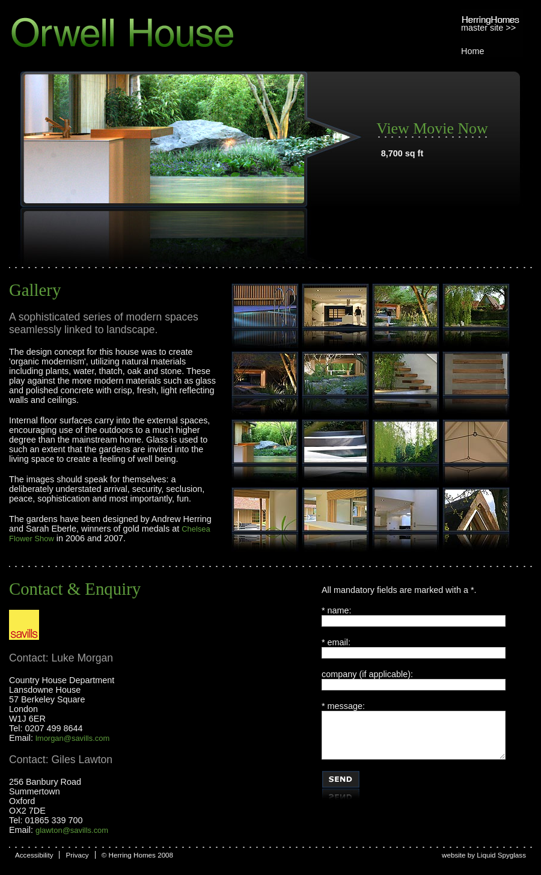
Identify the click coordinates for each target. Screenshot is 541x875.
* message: (343, 706)
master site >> (488, 27)
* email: (336, 642)
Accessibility (34, 855)
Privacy (77, 855)
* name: (337, 610)
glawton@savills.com (71, 830)
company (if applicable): (367, 674)
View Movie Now (432, 128)
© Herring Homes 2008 (137, 855)
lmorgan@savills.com (72, 738)
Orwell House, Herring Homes (158, 33)
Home (472, 51)
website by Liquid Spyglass (484, 855)
